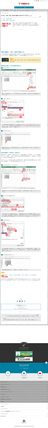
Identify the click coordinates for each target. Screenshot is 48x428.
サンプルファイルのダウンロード (24, 391)
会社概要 (24, 406)
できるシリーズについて (24, 384)
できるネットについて (43, 0)
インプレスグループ (24, 408)
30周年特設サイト (24, 386)
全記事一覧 (24, 401)
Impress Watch (24, 416)
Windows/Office (6, 10)
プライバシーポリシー (24, 403)
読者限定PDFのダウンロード (24, 389)
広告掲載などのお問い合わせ (24, 399)
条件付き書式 (12, 20)
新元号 (7, 20)
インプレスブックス (24, 413)
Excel (11, 10)
